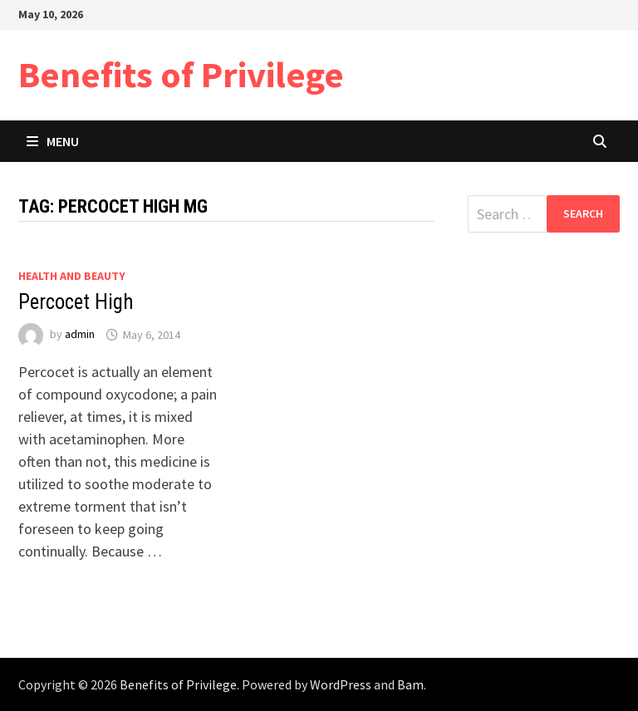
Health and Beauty (71, 275)
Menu (53, 141)
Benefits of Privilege (181, 74)
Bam (410, 684)
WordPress (340, 684)
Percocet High (76, 302)
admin (80, 334)
